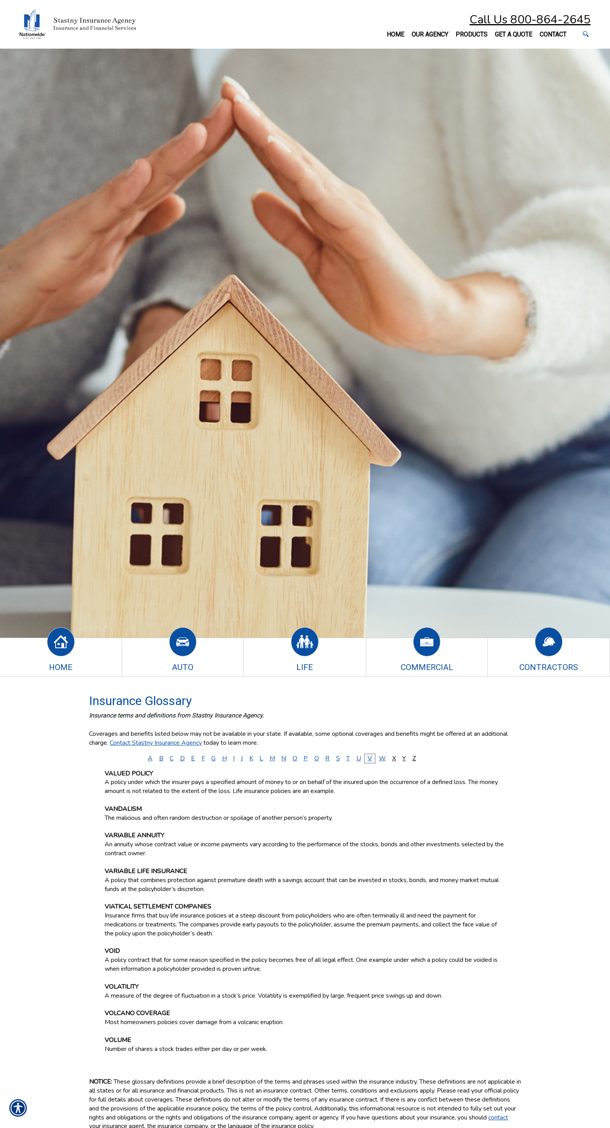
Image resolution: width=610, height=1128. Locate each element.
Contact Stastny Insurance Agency (156, 743)
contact (498, 1117)
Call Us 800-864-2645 (530, 20)
